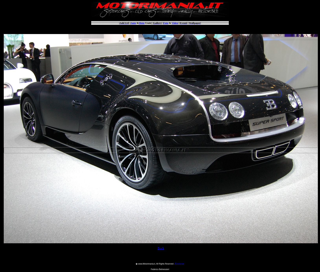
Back (161, 248)
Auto (133, 22)
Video (175, 22)
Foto (165, 22)
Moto (142, 22)
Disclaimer (179, 264)
